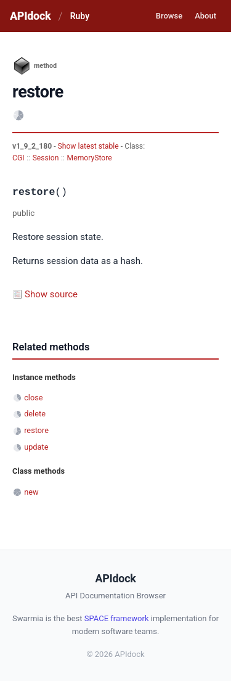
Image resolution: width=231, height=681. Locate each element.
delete (35, 413)
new (31, 492)
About (205, 15)
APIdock (30, 15)
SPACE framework (116, 618)
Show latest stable (89, 146)
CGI (18, 158)
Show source (51, 294)
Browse (169, 15)
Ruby (79, 16)
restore (36, 430)
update (36, 447)
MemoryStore (89, 158)
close (33, 397)
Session (46, 158)
